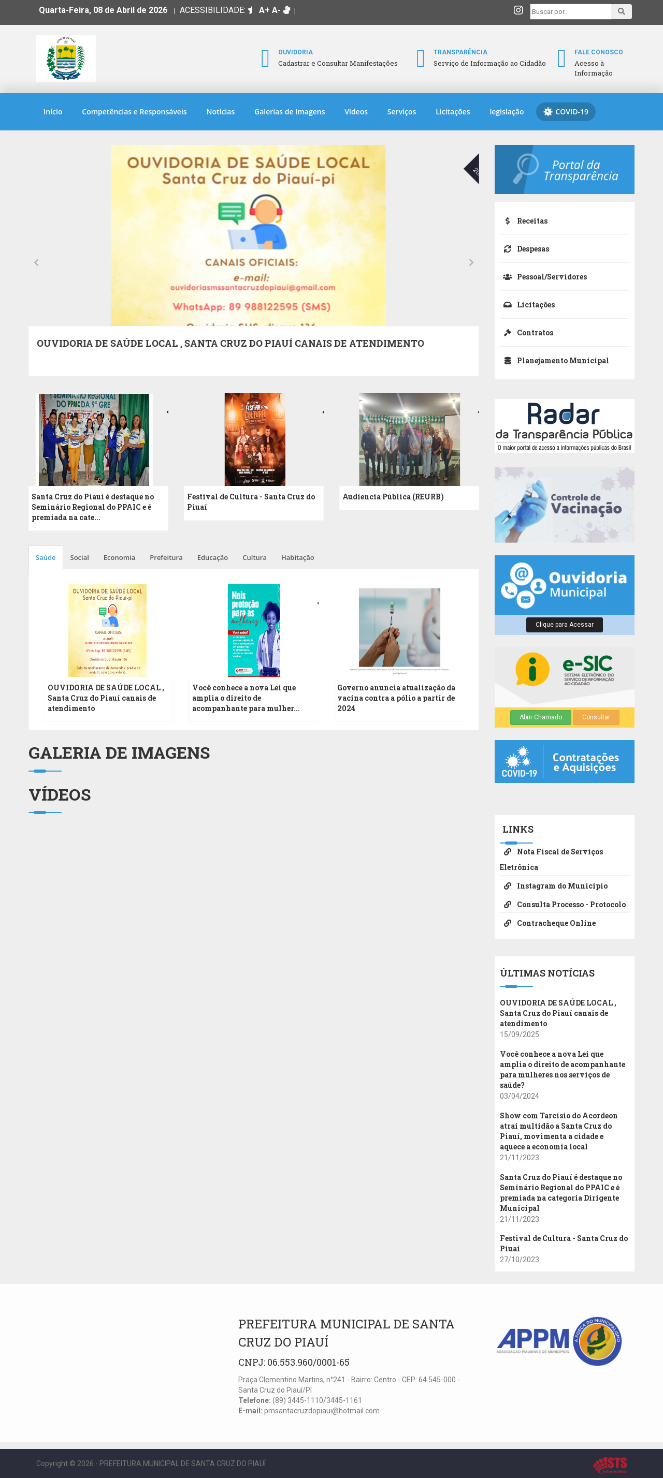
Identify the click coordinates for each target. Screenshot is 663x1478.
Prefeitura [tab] (166, 557)
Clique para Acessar (565, 624)
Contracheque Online (548, 923)
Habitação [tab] (297, 557)
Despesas (524, 249)
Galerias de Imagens (289, 111)
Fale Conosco (598, 52)
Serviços (401, 111)
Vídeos (356, 111)
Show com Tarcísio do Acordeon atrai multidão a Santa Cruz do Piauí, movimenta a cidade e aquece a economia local (229, 350)
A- (276, 10)
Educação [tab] (212, 557)
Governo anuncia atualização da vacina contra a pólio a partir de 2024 (396, 698)
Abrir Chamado (541, 717)
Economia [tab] (119, 557)
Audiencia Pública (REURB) (393, 496)
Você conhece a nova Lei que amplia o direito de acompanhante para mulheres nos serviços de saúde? (562, 1069)
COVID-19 (565, 112)
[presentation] (36, 261)
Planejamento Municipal (554, 360)
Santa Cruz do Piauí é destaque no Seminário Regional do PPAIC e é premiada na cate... (93, 507)
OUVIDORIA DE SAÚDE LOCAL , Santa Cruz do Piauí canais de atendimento (106, 698)
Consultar (596, 717)
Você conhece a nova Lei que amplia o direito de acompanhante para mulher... (246, 698)
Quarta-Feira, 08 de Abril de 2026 (103, 10)
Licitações (453, 111)
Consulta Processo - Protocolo (563, 904)
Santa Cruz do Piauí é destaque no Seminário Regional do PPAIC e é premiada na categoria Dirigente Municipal (561, 1192)
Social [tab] (79, 557)
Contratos (526, 332)
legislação (506, 111)
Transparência (460, 52)
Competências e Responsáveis (134, 111)
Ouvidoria (295, 52)
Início (53, 111)
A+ (264, 10)
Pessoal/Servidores (543, 277)
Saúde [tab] (46, 557)
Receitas (523, 221)
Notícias (220, 111)
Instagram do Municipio (554, 886)
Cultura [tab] (254, 557)
